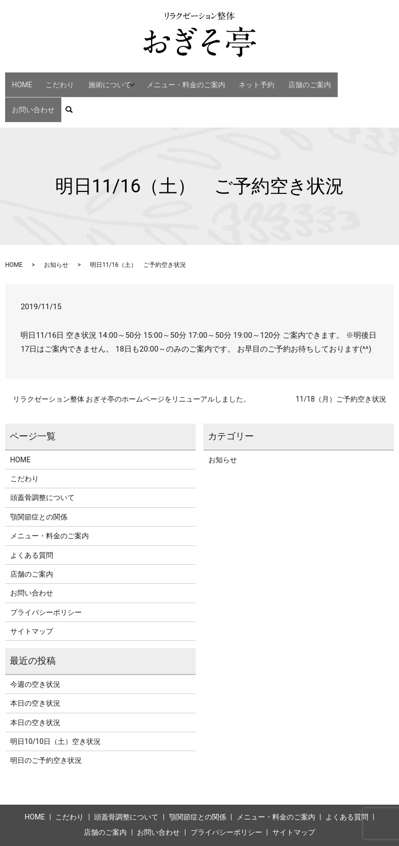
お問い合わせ (348, 80)
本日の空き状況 (35, 669)
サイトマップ (31, 597)
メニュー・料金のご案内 (187, 80)
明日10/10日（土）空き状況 (55, 707)
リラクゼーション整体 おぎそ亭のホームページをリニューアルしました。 (131, 365)
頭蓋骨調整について (42, 464)
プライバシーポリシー (46, 578)
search (387, 80)
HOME (24, 80)
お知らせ (56, 231)
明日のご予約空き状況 (46, 727)
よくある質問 (31, 521)
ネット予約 (252, 80)
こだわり (55, 80)
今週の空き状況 (35, 650)
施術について (105, 80)
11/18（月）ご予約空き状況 (341, 365)
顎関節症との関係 (38, 483)
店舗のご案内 (298, 80)
